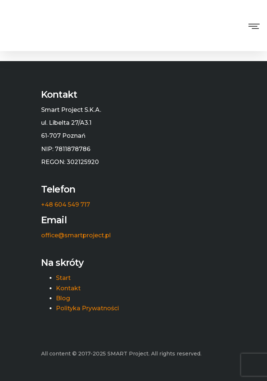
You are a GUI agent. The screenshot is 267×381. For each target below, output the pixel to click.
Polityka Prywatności (87, 308)
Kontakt (68, 288)
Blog (63, 298)
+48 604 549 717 (65, 205)
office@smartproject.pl (76, 235)
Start (63, 278)
